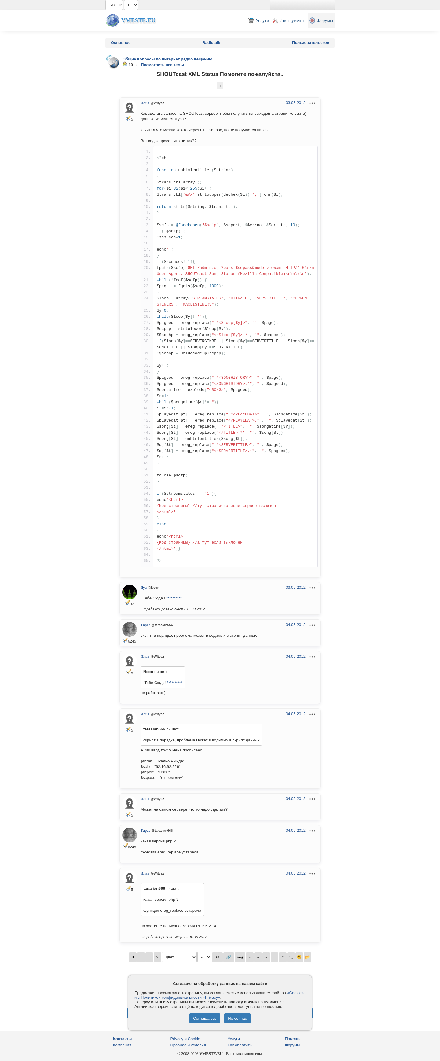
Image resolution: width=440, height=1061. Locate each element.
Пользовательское (310, 42)
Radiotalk (211, 42)
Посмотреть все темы (162, 65)
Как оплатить (240, 1045)
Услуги (234, 1039)
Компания (122, 1045)
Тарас (145, 625)
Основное (120, 42)
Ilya (144, 587)
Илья (145, 103)
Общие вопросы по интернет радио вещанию (167, 59)
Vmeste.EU (138, 20)
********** (174, 598)
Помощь (292, 1039)
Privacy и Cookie (185, 1039)
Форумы (292, 1045)
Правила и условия (188, 1045)
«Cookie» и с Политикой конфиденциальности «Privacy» (219, 995)
